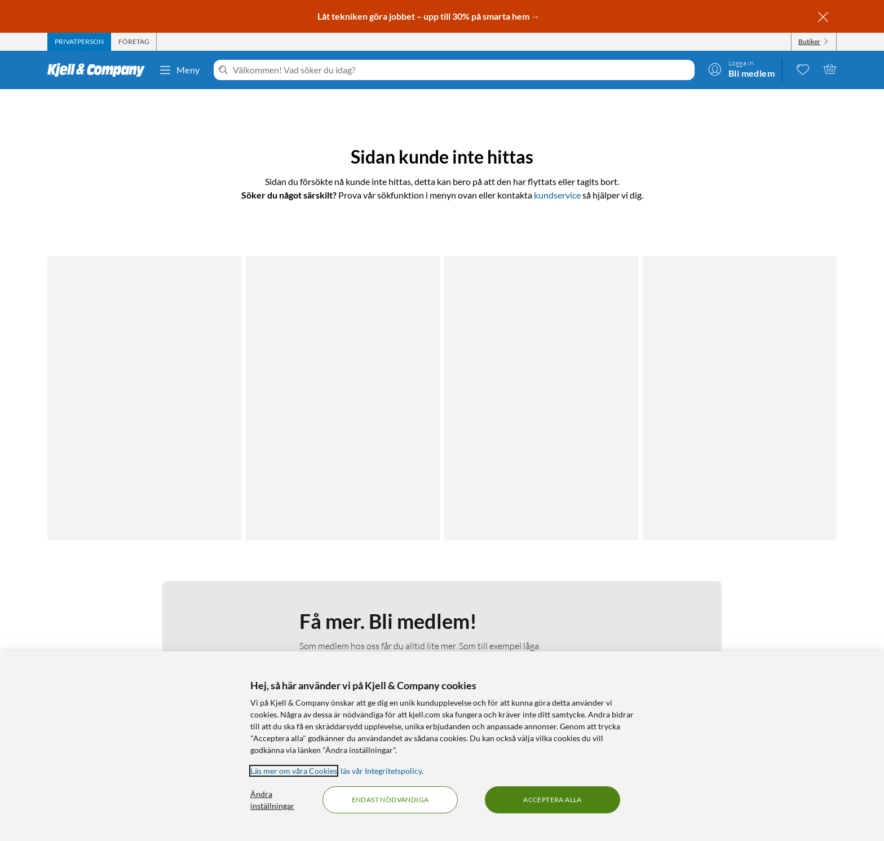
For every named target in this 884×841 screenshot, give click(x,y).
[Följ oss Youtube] (770, 589)
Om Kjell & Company (356, 589)
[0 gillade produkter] (802, 68)
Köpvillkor (125, 643)
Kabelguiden (533, 589)
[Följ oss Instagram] (743, 589)
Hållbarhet (338, 630)
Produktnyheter (540, 630)
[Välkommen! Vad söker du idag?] (461, 70)
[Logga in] (741, 68)
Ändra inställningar (272, 800)
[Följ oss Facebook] (716, 589)
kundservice (557, 195)
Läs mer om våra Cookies (293, 771)
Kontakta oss (130, 589)
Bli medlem (350, 472)
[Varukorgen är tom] (829, 68)
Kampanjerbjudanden (550, 602)
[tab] (79, 42)
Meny (179, 70)
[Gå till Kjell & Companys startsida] (99, 70)
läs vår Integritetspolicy (381, 771)
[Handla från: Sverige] (743, 638)
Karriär (332, 643)
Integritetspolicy (136, 616)
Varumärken (533, 643)
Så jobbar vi (340, 616)
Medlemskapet (345, 602)
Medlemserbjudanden (551, 616)
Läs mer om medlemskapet (350, 402)
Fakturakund (130, 602)
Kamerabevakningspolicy (151, 630)
